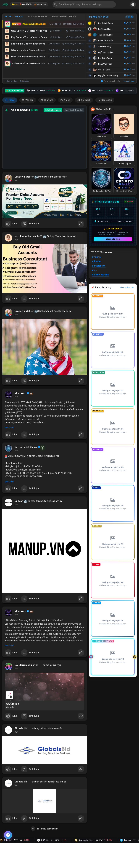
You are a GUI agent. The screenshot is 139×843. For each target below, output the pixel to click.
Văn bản (28, 100)
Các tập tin (105, 100)
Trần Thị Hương (105, 35)
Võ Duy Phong (104, 46)
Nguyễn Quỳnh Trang (108, 75)
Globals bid (21, 728)
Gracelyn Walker (24, 176)
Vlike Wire (20, 393)
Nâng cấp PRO (112, 239)
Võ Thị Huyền (104, 70)
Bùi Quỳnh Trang (105, 23)
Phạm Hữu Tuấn (105, 40)
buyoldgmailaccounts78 (28, 236)
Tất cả (10, 100)
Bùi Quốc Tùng (105, 58)
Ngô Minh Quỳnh (105, 52)
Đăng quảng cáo (127, 287)
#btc (94, 270)
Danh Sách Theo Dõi (74, 110)
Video (65, 100)
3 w (16, 180)
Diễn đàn (24, 81)
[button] (84, 4)
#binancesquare (100, 274)
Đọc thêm (9, 427)
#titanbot (96, 261)
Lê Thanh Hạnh (105, 29)
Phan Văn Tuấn (105, 64)
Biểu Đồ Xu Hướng (53, 110)
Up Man (19, 501)
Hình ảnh (47, 100)
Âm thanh (84, 100)
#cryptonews (98, 265)
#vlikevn (96, 257)
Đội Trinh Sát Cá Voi (26, 447)
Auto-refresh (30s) (111, 81)
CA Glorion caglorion (26, 665)
